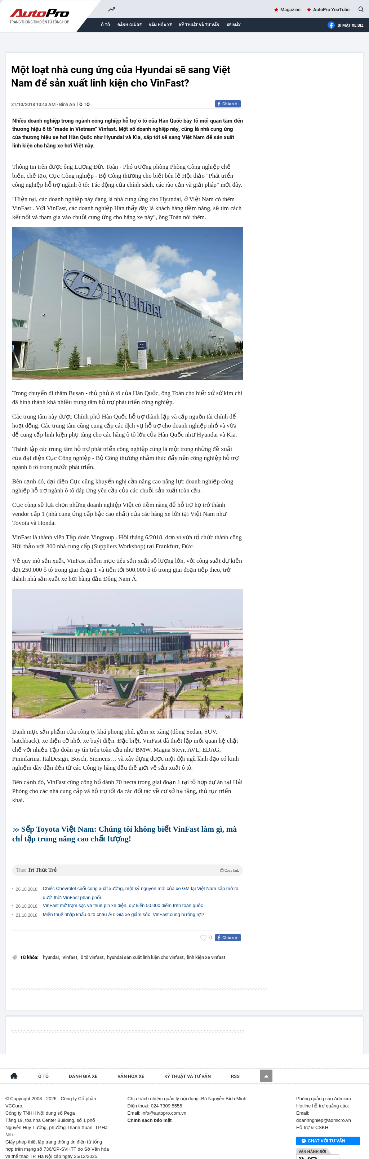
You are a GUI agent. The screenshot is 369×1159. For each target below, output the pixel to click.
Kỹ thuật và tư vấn (199, 25)
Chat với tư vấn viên (323, 1125)
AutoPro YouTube (331, 9)
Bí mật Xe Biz (345, 25)
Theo (127, 860)
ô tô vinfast (93, 947)
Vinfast (70, 947)
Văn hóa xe (160, 25)
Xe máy (234, 25)
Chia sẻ (229, 103)
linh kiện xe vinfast (206, 947)
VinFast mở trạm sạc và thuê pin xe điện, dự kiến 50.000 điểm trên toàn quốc (123, 895)
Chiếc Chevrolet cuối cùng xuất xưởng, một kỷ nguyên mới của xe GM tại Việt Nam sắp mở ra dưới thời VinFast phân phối (141, 883)
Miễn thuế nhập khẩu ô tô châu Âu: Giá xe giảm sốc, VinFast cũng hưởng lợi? (123, 904)
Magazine (290, 9)
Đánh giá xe (129, 25)
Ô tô (105, 25)
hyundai (51, 947)
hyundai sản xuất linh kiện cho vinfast (145, 947)
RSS (235, 1060)
